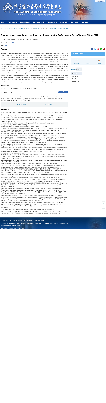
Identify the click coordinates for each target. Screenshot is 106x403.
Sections (73, 69)
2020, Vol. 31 (29, 28)
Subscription (64, 22)
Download (74, 22)
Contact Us (84, 22)
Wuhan (35, 88)
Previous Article (21, 104)
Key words (75, 76)
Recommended (79, 69)
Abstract (74, 73)
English (102, 1)
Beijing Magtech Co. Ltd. (13, 225)
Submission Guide (39, 22)
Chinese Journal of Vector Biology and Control (12, 28)
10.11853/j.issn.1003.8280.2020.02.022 (58, 28)
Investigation (4, 31)
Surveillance (26, 88)
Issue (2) (36, 28)
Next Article (48, 104)
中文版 (97, 1)
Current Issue (52, 22)
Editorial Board (25, 22)
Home (3, 22)
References (75, 81)
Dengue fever (4, 88)
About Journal (12, 22)
